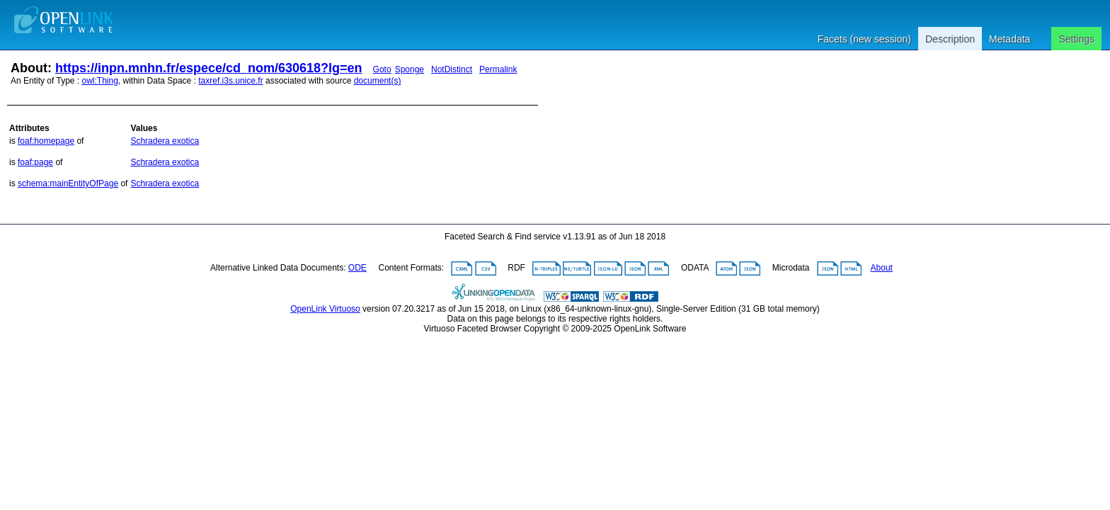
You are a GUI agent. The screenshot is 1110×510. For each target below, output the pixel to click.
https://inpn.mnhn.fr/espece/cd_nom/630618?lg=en (208, 68)
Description (950, 39)
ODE (357, 268)
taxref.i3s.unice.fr (230, 81)
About (882, 268)
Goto (382, 69)
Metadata (1009, 39)
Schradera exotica (164, 141)
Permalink (498, 69)
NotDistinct (451, 69)
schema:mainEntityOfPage (68, 183)
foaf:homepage (46, 141)
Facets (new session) (864, 39)
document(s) (377, 81)
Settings (1076, 39)
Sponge (409, 69)
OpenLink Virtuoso (325, 309)
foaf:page (35, 162)
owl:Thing (100, 81)
